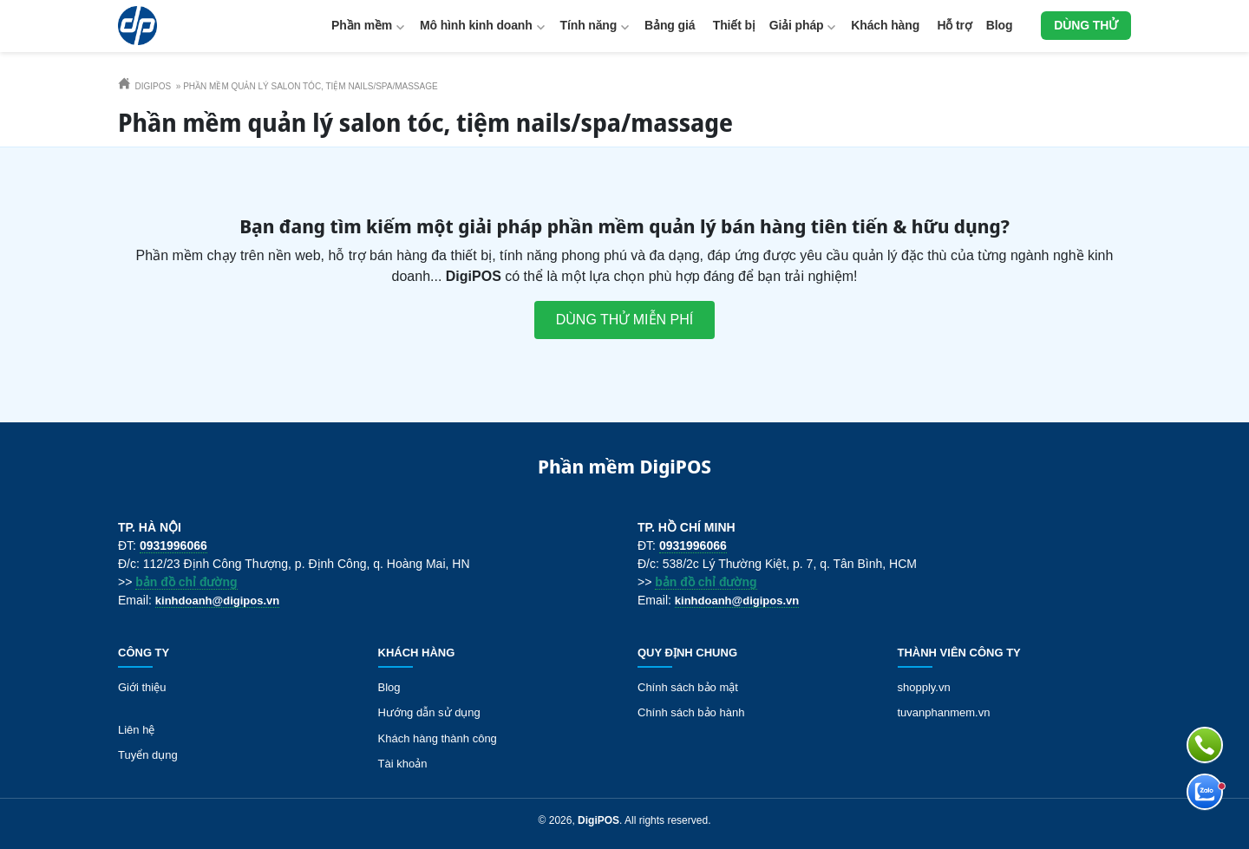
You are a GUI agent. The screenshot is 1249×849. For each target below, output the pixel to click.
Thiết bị (734, 25)
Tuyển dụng (148, 754)
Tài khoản (403, 763)
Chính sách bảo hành (691, 712)
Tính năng (589, 25)
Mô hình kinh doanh (476, 25)
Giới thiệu (142, 687)
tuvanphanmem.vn (944, 712)
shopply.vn (924, 687)
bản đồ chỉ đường (186, 582)
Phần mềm (361, 25)
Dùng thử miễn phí (624, 319)
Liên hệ (136, 729)
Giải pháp (796, 25)
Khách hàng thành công (437, 738)
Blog (999, 25)
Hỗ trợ (955, 25)
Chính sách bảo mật (688, 687)
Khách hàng (885, 25)
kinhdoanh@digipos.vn (217, 600)
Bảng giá (669, 25)
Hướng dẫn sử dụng (429, 712)
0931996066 (173, 545)
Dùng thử (1086, 25)
